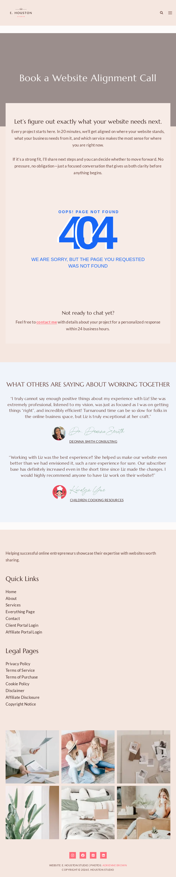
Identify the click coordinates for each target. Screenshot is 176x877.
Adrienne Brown (114, 865)
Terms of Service (20, 670)
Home (11, 591)
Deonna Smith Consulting (93, 441)
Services (13, 604)
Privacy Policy (18, 663)
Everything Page (20, 611)
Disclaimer (15, 690)
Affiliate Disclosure (22, 697)
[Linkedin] (103, 855)
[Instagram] (72, 855)
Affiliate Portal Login (24, 632)
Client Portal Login (22, 625)
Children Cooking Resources (97, 500)
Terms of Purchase (22, 677)
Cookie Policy (17, 683)
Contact (13, 618)
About (11, 598)
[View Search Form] (160, 12)
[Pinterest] (93, 855)
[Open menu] (170, 12)
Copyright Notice (21, 704)
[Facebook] (83, 855)
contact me (46, 322)
